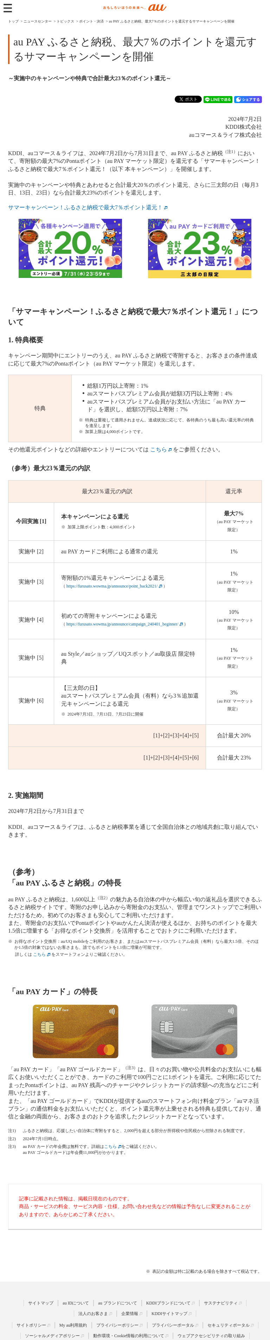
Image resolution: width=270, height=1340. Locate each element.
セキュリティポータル (228, 1325)
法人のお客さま (93, 1313)
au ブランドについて (117, 1303)
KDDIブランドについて (168, 1303)
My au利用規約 (73, 1325)
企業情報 (129, 1313)
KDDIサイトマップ (169, 1313)
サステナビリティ (221, 1303)
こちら (110, 1146)
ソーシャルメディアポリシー (52, 1335)
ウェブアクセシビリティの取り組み (211, 1335)
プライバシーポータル (173, 1325)
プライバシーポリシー (117, 1325)
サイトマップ (40, 1303)
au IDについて (76, 1303)
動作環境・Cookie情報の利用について (129, 1335)
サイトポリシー (31, 1325)
